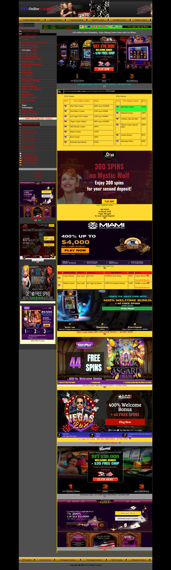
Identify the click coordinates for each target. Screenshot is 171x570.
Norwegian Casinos (94, 560)
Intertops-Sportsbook (78, 142)
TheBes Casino (141, 283)
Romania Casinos (138, 560)
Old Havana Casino (77, 127)
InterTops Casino (127, 107)
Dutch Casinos (117, 560)
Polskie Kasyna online (31, 20)
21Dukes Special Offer (129, 119)
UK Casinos (26, 560)
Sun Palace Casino (77, 111)
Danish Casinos (141, 20)
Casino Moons (126, 135)
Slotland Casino (127, 113)
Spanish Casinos (98, 20)
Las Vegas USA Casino (79, 116)
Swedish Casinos (119, 20)
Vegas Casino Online (78, 121)
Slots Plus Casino (37, 341)
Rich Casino (75, 137)
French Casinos (56, 20)
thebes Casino (75, 132)
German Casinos (76, 20)
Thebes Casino (68, 283)
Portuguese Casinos (68, 560)
